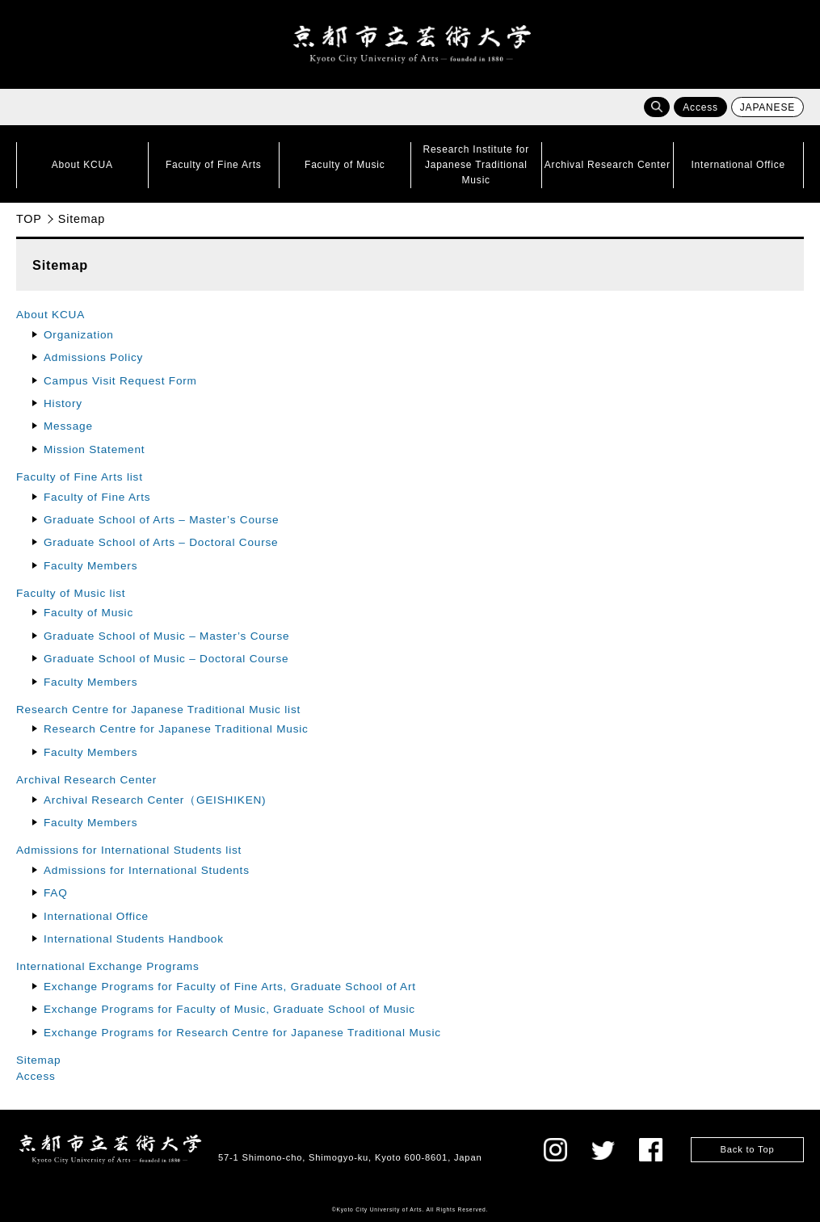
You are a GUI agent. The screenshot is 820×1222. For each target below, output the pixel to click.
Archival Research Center (86, 780)
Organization (79, 335)
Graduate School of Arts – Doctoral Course (161, 542)
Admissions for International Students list (129, 850)
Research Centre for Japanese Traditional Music (176, 729)
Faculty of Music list (70, 593)
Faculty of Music (88, 613)
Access (700, 107)
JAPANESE (767, 107)
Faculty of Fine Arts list (79, 477)
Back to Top (747, 1149)
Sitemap (38, 1060)
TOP (29, 218)
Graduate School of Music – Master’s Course (166, 636)
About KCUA (50, 315)
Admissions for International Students (147, 870)
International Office (96, 916)
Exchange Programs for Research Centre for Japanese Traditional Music (242, 1033)
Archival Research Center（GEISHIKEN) (155, 800)
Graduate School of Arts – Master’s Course (161, 520)
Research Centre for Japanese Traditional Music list (158, 709)
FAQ (56, 893)
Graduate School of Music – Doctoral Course (166, 659)
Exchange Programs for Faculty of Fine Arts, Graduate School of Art (230, 987)
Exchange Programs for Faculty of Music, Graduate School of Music (235, 1009)
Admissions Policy (93, 357)
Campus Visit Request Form (120, 381)
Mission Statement (94, 449)
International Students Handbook (134, 939)
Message (68, 426)
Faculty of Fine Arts (97, 497)
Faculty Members (90, 566)
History (63, 403)
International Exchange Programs (108, 966)
